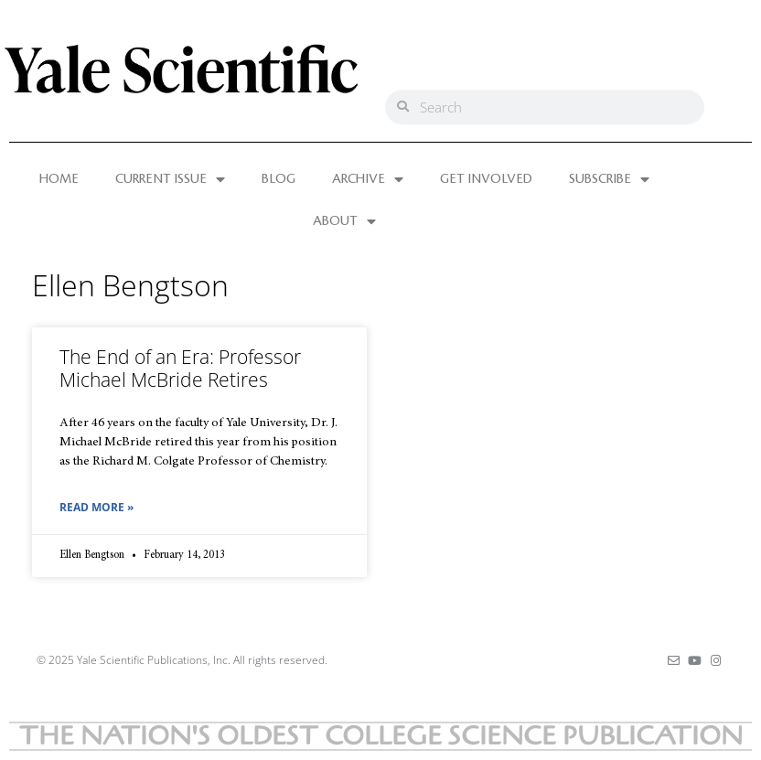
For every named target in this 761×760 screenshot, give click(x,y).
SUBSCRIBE (609, 179)
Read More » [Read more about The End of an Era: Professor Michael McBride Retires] (96, 507)
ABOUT (344, 221)
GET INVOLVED (486, 179)
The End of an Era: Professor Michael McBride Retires (180, 368)
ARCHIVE (367, 179)
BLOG (278, 179)
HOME (59, 179)
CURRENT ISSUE (170, 179)
